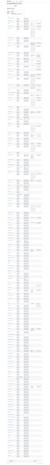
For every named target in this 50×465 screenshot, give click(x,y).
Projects (13, 1)
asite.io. (9, 282)
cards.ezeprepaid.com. (10, 419)
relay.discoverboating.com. (10, 383)
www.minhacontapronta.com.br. (11, 164)
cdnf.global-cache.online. (10, 366)
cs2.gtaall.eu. (9, 260)
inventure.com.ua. (10, 255)
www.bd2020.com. (10, 119)
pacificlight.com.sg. (10, 111)
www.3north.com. (10, 252)
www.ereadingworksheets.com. (11, 52)
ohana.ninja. (9, 305)
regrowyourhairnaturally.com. (11, 339)
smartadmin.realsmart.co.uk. (11, 265)
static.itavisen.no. (9, 114)
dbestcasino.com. (10, 97)
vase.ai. (8, 173)
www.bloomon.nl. (9, 152)
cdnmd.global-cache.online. (10, 404)
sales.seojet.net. (9, 371)
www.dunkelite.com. (10, 278)
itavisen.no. (9, 23)
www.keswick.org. (10, 391)
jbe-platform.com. (10, 63)
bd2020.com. (9, 303)
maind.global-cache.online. (10, 396)
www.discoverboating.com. (10, 71)
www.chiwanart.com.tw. (10, 401)
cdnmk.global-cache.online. (10, 450)
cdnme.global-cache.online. (10, 427)
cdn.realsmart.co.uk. (10, 20)
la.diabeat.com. (9, 437)
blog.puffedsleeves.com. (10, 347)
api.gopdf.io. (9, 455)
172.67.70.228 (18, 19)
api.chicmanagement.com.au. (11, 414)
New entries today (36, 460)
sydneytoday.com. (10, 28)
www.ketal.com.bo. (10, 140)
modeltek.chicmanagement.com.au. (11, 334)
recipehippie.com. (10, 287)
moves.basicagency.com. (10, 227)
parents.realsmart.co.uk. (10, 310)
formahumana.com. (10, 386)
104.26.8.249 (18, 20)
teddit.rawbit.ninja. (10, 358)
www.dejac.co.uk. (9, 376)
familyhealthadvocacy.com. (10, 353)
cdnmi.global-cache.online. (10, 445)
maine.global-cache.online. (10, 409)
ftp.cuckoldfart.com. (10, 315)
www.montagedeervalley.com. (11, 159)
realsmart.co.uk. (9, 84)
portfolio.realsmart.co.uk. (10, 422)
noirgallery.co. (9, 222)
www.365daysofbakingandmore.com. (12, 92)
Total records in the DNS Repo (12, 460)
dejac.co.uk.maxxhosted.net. (19, 376)
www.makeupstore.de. (10, 244)
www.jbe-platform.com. (10, 106)
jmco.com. (18, 344)
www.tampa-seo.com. (10, 240)
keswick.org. (9, 350)
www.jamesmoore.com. (10, 344)
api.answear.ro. (9, 191)
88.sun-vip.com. (9, 331)
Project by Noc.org (21, 1)
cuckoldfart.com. (9, 74)
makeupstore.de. (9, 217)
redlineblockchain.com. (10, 323)
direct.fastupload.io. (10, 432)
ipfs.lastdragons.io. (10, 200)
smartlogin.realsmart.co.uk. (10, 37)
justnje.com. (9, 132)
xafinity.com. (9, 328)
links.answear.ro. (9, 270)
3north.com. (9, 249)
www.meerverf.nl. (10, 298)
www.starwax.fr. (9, 123)
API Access (17, 1)
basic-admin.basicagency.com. (11, 235)
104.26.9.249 (18, 21)
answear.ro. (9, 42)
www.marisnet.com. (10, 182)
